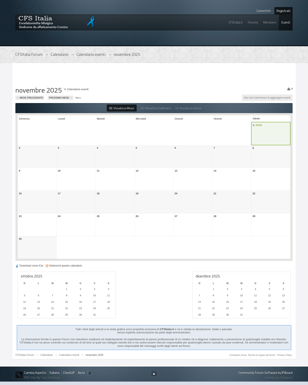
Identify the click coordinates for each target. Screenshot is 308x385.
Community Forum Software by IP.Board (265, 372)
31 (94, 314)
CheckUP (69, 372)
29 (253, 216)
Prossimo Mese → (60, 97)
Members (269, 22)
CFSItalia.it (236, 22)
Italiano (55, 372)
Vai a (77, 97)
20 (176, 193)
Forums (253, 22)
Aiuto (82, 372)
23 (20, 216)
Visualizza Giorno (188, 108)
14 (214, 170)
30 (20, 238)
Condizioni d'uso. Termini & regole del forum (253, 355)
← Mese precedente (30, 97)
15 (253, 170)
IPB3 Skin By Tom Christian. (42, 377)
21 (214, 193)
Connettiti (263, 10)
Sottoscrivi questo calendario (63, 265)
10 (59, 170)
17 (59, 193)
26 (137, 216)
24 (59, 216)
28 (214, 216)
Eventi (285, 22)
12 (137, 170)
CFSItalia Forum (24, 355)
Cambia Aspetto (35, 372)
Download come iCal (29, 265)
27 (176, 216)
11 (98, 170)
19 (137, 193)
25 (98, 216)
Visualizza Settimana (156, 108)
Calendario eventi (78, 89)
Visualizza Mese (121, 108)
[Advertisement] (93, 75)
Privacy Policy (284, 355)
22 (253, 193)
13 (176, 170)
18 (98, 193)
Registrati (283, 10)
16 (20, 193)
